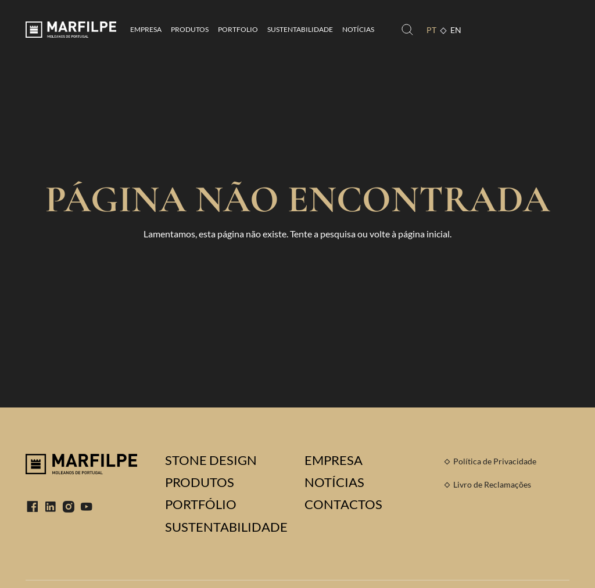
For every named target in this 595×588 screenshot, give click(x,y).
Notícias (358, 29)
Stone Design (211, 460)
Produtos (190, 29)
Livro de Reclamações (492, 484)
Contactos (343, 504)
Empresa (146, 29)
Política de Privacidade (494, 461)
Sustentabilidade (300, 29)
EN (455, 30)
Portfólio (200, 504)
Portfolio (238, 29)
